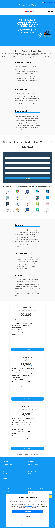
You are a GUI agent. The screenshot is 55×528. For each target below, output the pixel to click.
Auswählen (27, 349)
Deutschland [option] (9, 158)
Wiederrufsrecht (7, 476)
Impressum (31, 524)
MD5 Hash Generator (8, 469)
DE (26, 11)
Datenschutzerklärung (30, 506)
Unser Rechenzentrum (8, 464)
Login (33, 5)
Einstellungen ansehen (27, 520)
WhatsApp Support (33, 469)
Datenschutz (24, 524)
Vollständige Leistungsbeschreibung (27, 454)
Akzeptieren (27, 511)
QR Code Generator (8, 466)
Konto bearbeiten (7, 489)
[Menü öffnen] (50, 11)
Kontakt (22, 5)
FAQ (28, 5)
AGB (4, 480)
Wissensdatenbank (33, 464)
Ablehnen (27, 516)
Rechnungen (6, 491)
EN (32, 11)
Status (30, 473)
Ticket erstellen (32, 466)
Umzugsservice (32, 471)
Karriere (5, 471)
